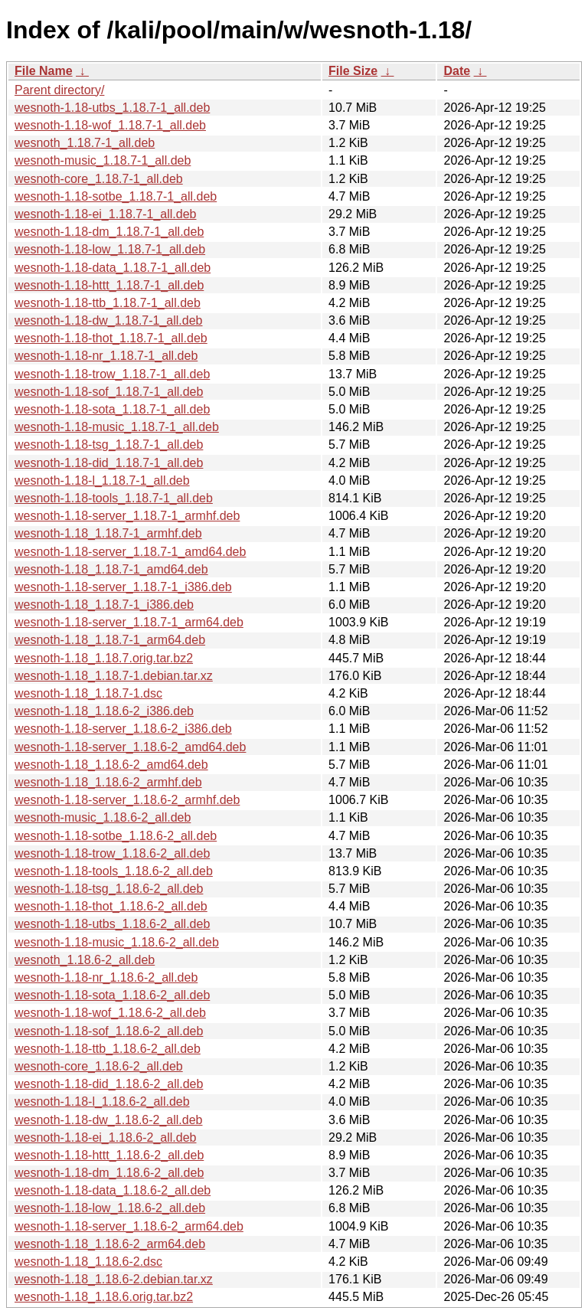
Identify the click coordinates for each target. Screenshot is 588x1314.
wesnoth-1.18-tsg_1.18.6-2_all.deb (109, 888)
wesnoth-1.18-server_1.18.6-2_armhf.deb (127, 799)
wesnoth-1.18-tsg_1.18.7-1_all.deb (109, 444)
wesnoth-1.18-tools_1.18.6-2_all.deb (114, 871)
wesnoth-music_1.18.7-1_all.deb (103, 160)
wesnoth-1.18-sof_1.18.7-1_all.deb (109, 391)
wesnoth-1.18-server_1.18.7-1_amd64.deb (130, 551)
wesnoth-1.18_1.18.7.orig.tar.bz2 (104, 658)
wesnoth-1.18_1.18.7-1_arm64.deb (110, 639)
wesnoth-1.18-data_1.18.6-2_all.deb (113, 1190)
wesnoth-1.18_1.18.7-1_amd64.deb (111, 569)
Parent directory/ (59, 89)
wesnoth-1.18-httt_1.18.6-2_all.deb (109, 1155)
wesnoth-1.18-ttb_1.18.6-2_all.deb (108, 1048)
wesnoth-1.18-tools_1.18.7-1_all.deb (114, 498)
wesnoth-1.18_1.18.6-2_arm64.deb (110, 1243)
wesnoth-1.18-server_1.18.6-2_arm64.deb (129, 1226)
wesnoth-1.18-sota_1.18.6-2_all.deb (112, 995)
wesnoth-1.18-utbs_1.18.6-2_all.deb (112, 923)
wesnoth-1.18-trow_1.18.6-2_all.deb (112, 853)
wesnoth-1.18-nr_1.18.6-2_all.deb (106, 977)
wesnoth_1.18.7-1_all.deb (85, 142)
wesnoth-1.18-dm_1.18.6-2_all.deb (109, 1172)
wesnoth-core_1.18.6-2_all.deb (99, 1066)
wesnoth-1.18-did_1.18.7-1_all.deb (109, 462)
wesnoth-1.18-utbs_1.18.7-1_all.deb (112, 107)
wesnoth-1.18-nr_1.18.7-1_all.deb (106, 355)
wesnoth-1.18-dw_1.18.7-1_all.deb (109, 320)
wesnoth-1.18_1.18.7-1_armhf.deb (108, 533)
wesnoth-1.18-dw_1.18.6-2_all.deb (109, 1119)
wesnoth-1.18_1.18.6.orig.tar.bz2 (104, 1296)
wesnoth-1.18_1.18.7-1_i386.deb (104, 604)
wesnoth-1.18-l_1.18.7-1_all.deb (102, 480)
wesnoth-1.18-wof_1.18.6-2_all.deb (110, 1012)
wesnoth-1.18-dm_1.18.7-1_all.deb (109, 231)
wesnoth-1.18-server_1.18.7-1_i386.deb (123, 586)
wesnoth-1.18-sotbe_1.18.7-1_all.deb (116, 196)
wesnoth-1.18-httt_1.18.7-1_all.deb (109, 285)
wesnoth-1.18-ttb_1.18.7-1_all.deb (108, 302)
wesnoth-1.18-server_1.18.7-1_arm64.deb (129, 622)
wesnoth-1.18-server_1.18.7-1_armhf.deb (127, 515)
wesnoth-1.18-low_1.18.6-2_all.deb (110, 1207)
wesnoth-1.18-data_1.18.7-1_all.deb (113, 267)
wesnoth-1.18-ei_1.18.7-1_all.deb (106, 214)
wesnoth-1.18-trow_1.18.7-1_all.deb (112, 374)
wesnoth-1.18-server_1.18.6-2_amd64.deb (130, 746)
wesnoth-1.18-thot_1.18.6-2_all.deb (111, 906)
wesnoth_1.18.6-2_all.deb (85, 959)
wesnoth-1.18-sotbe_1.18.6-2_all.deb (116, 835)
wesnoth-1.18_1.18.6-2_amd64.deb (111, 764)
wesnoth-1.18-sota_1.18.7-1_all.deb (112, 409)
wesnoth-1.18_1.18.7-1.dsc (88, 693)
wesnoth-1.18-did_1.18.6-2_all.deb (109, 1083)
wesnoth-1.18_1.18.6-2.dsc (88, 1261)
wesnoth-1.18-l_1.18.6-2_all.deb (102, 1101)
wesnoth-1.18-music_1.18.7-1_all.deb (117, 426)
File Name (44, 70)
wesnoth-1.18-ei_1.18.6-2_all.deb (106, 1137)
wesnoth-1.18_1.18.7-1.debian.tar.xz (114, 675)
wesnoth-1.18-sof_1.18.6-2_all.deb (109, 1031)
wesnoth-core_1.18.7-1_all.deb (99, 178)
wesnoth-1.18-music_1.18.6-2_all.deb (117, 942)
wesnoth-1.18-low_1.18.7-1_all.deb (110, 249)
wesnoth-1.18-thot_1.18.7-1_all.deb (111, 338)
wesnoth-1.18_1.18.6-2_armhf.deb (108, 782)
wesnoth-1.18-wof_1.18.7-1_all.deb (110, 125)
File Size (352, 70)
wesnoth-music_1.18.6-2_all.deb (103, 817)
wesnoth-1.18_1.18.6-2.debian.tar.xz (114, 1279)
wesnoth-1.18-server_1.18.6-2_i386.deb (123, 728)
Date (456, 70)
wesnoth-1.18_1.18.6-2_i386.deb (104, 710)
